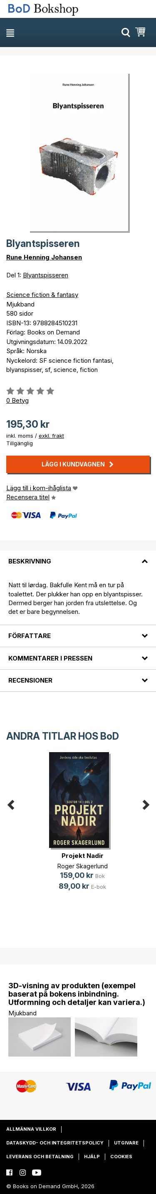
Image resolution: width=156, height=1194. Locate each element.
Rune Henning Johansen (44, 257)
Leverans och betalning (40, 1156)
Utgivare (126, 1143)
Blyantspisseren (45, 275)
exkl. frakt (51, 435)
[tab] (78, 556)
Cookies (121, 1156)
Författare (29, 636)
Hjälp (92, 1156)
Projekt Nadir (83, 856)
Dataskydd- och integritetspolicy (55, 1143)
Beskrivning (29, 561)
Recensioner (30, 680)
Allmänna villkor (31, 1129)
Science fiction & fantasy (42, 295)
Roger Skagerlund (82, 866)
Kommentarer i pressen (50, 658)
